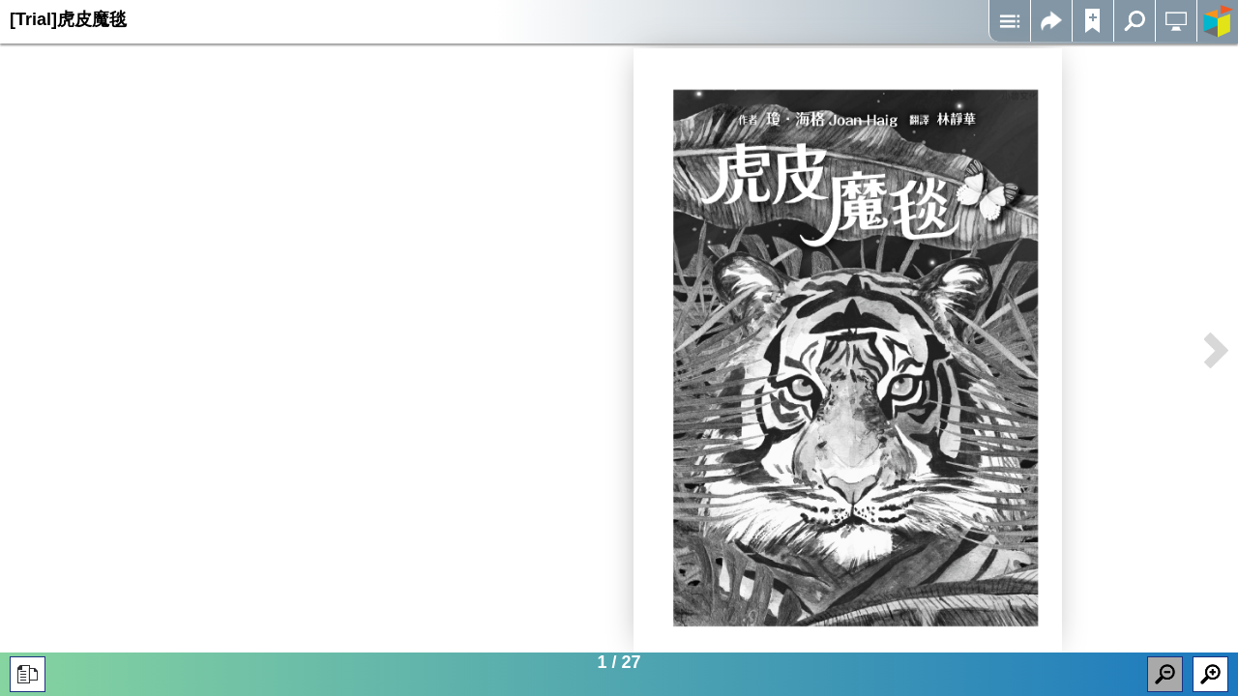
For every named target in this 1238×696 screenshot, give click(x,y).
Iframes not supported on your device (848, 350)
